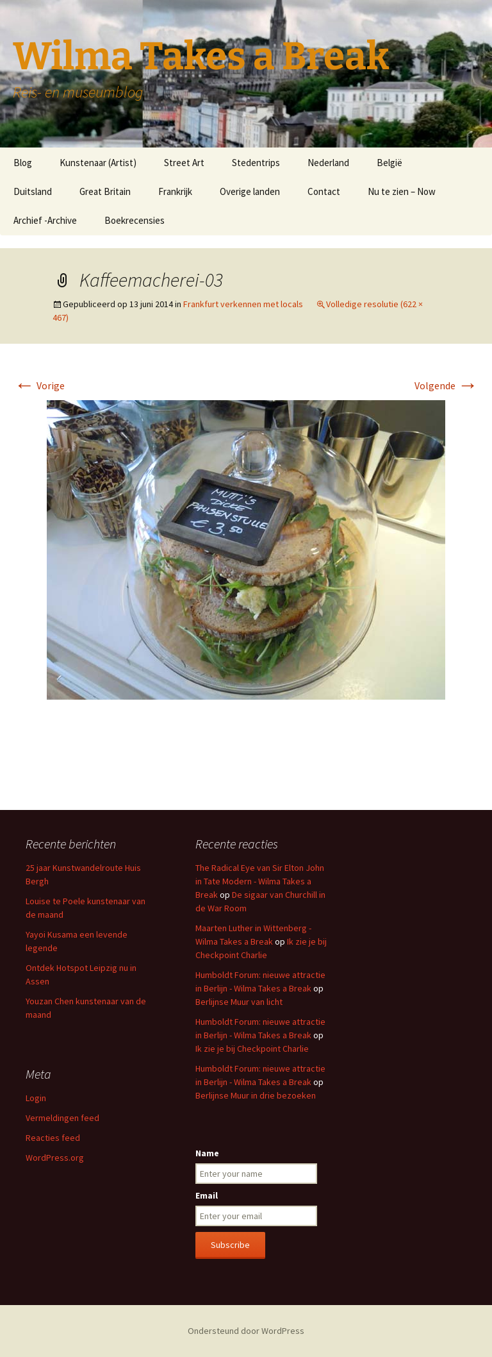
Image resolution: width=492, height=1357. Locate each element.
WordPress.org (55, 1157)
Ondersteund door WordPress (246, 1330)
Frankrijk (175, 191)
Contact (324, 191)
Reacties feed (53, 1137)
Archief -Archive (45, 220)
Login (36, 1098)
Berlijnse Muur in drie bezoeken (255, 1095)
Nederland (328, 162)
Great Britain (105, 191)
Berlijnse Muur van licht (239, 1001)
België (389, 162)
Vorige (39, 385)
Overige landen (250, 191)
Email (206, 1195)
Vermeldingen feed (62, 1118)
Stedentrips (256, 162)
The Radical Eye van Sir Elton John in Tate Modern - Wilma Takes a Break (259, 881)
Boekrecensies (134, 220)
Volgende (446, 385)
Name (207, 1153)
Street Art (184, 162)
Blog (22, 162)
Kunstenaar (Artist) (98, 162)
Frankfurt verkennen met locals (243, 304)
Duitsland (32, 191)
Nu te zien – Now (402, 191)
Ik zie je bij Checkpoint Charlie (252, 1048)
